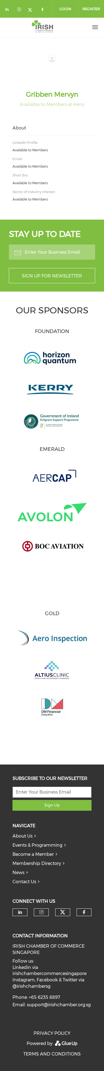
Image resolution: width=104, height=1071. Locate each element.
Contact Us (24, 881)
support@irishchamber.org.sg (59, 1004)
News (18, 872)
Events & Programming (37, 845)
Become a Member (33, 854)
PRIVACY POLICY (52, 1033)
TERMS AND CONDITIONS (52, 1054)
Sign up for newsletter (52, 276)
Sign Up (52, 805)
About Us (22, 836)
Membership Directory (36, 863)
